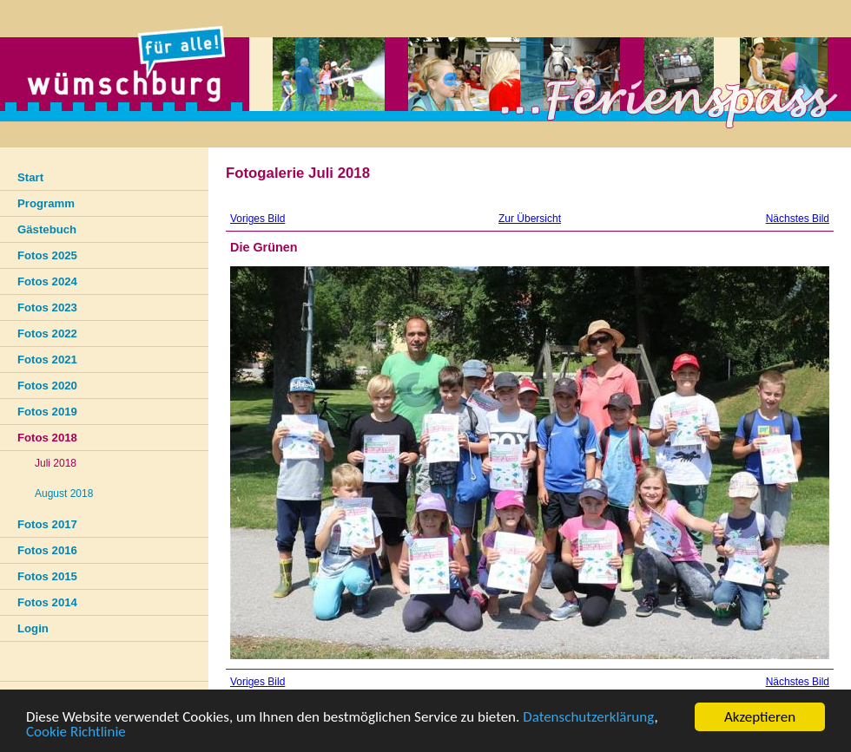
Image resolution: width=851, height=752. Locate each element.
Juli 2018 (55, 463)
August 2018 (64, 493)
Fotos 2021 (47, 359)
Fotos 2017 (47, 524)
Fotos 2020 (47, 385)
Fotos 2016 (47, 550)
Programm (46, 203)
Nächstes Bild (797, 219)
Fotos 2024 (47, 281)
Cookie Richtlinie (76, 732)
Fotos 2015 (47, 576)
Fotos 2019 (47, 411)
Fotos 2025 (47, 255)
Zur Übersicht (529, 219)
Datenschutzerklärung (588, 718)
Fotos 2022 (47, 333)
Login (33, 628)
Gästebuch (46, 229)
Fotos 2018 (47, 437)
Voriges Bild (257, 219)
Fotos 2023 (47, 307)
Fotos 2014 (47, 602)
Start (30, 177)
